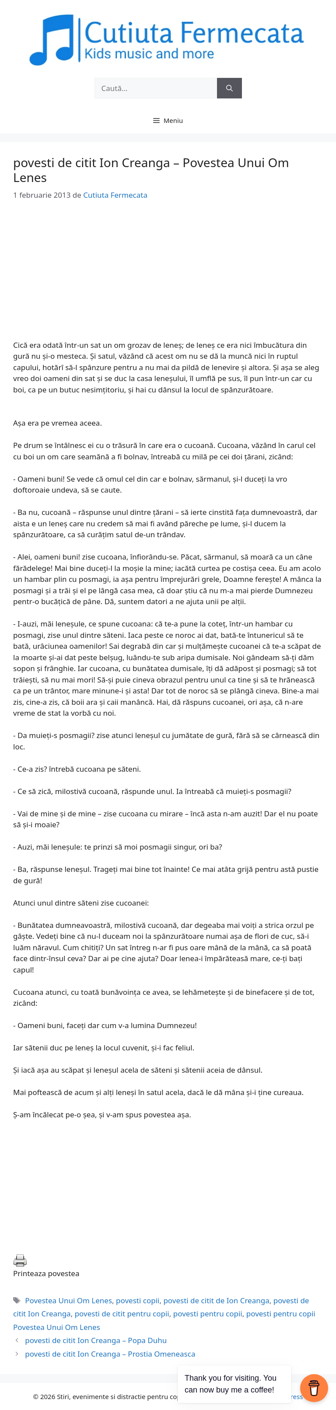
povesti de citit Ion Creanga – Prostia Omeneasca (110, 1354)
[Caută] (229, 88)
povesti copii (137, 1300)
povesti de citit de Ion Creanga (216, 1300)
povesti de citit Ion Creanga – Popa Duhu (96, 1340)
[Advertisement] (168, 278)
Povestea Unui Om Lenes (68, 1300)
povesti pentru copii (207, 1314)
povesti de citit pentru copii (122, 1314)
